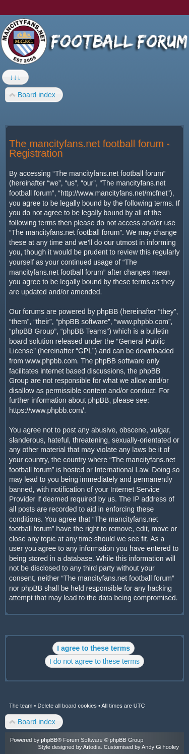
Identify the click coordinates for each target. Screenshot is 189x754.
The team (20, 706)
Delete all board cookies (66, 706)
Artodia (92, 747)
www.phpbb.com (51, 361)
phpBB (49, 740)
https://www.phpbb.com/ (46, 410)
